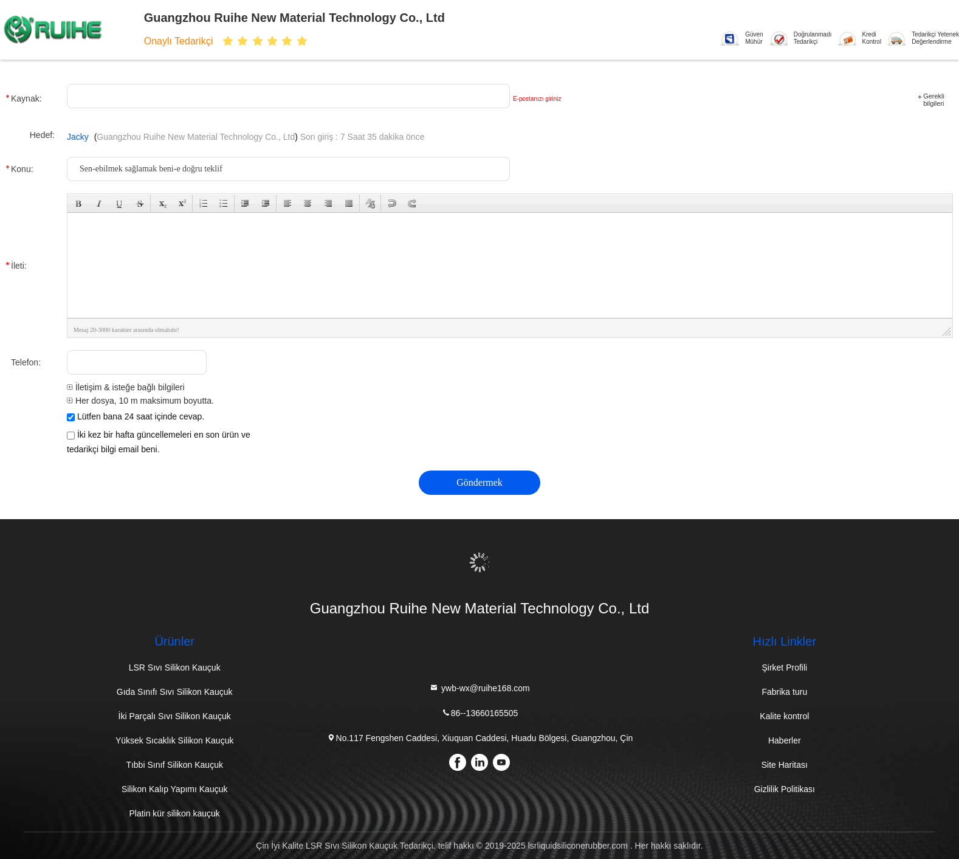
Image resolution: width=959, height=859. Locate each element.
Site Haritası (784, 765)
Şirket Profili (784, 667)
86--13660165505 (479, 713)
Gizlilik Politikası (784, 789)
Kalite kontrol (784, 716)
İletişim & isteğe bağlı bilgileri (126, 387)
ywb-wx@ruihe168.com (479, 688)
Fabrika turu (784, 692)
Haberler (784, 740)
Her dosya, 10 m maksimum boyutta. (140, 400)
